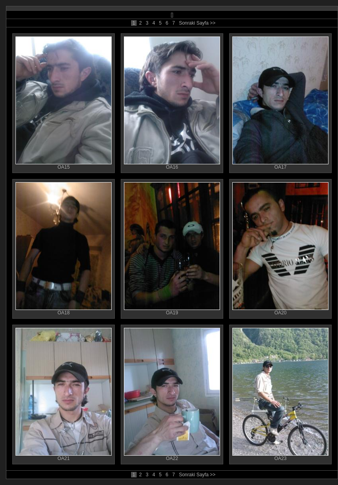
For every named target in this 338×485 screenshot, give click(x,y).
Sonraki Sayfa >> (197, 23)
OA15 (63, 165)
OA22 (172, 456)
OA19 (172, 311)
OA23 (280, 456)
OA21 (63, 456)
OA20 (280, 311)
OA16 (172, 165)
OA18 (63, 311)
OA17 (280, 165)
